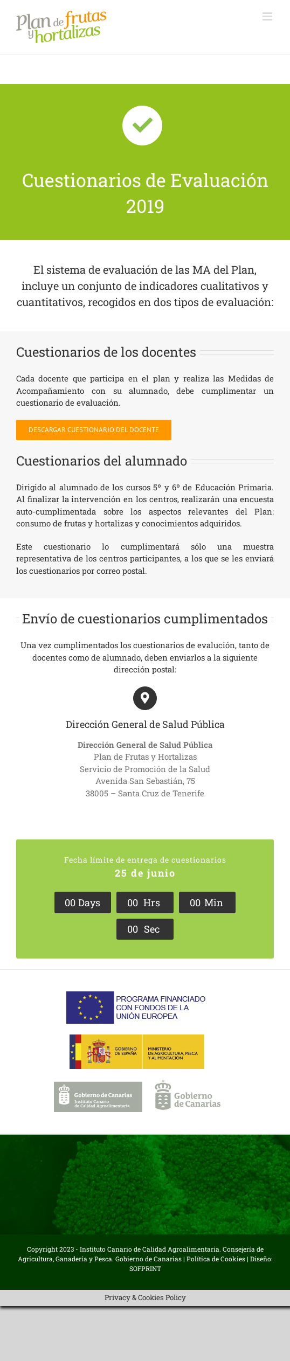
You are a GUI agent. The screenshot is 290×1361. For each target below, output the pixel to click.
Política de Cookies (216, 1258)
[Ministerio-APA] (137, 1038)
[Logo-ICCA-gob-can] (137, 1083)
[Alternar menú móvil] (268, 16)
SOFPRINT (145, 1268)
